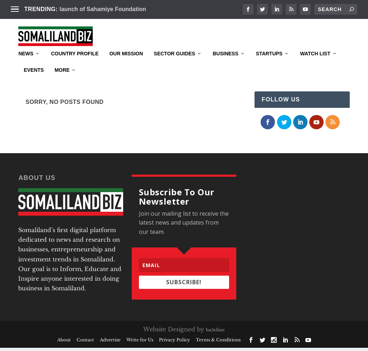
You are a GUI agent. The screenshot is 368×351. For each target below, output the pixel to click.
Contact (85, 343)
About (64, 343)
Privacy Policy (174, 343)
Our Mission (126, 64)
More (61, 81)
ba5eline (215, 333)
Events (34, 81)
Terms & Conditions (218, 343)
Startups (269, 64)
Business (225, 64)
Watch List (315, 64)
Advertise (110, 343)
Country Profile (74, 64)
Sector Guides (174, 64)
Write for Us (139, 343)
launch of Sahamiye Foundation (102, 9)
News (25, 64)
